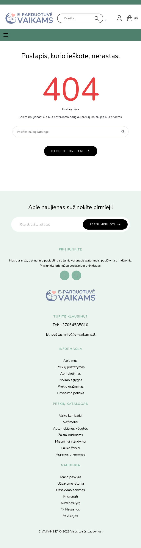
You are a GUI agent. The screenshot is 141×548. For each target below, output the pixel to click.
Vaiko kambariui (70, 415)
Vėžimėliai (70, 422)
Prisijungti (70, 496)
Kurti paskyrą (70, 503)
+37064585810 (74, 324)
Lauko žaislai (70, 448)
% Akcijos (70, 516)
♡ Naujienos (70, 509)
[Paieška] (70, 131)
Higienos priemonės (70, 454)
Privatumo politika (70, 393)
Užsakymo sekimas (70, 490)
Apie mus (70, 360)
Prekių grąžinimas (71, 386)
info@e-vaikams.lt (79, 334)
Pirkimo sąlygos (70, 380)
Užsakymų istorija (70, 483)
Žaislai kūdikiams (70, 435)
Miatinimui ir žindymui (70, 441)
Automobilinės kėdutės (70, 428)
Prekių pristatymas (70, 367)
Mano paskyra (70, 477)
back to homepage (67, 151)
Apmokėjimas (70, 373)
